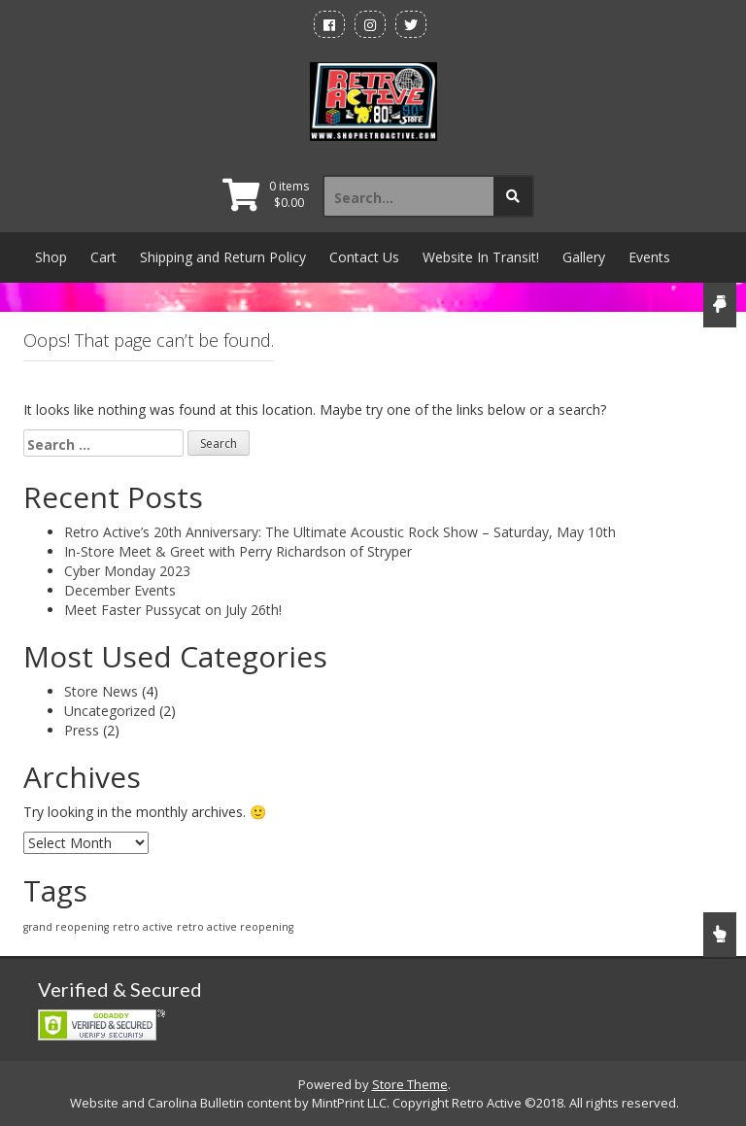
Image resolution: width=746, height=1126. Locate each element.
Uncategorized (109, 710)
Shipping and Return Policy (223, 257)
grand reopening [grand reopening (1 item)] (66, 927)
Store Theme (410, 1084)
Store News (101, 691)
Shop (51, 257)
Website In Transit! (481, 257)
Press (81, 730)
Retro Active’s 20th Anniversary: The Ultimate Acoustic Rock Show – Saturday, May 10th (340, 532)
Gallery (583, 257)
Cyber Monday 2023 (127, 571)
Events (649, 257)
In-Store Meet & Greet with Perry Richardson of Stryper (238, 551)
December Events (120, 590)
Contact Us (364, 257)
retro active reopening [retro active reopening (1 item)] (235, 927)
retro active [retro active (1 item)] (143, 927)
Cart (103, 257)
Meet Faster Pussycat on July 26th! (173, 609)
